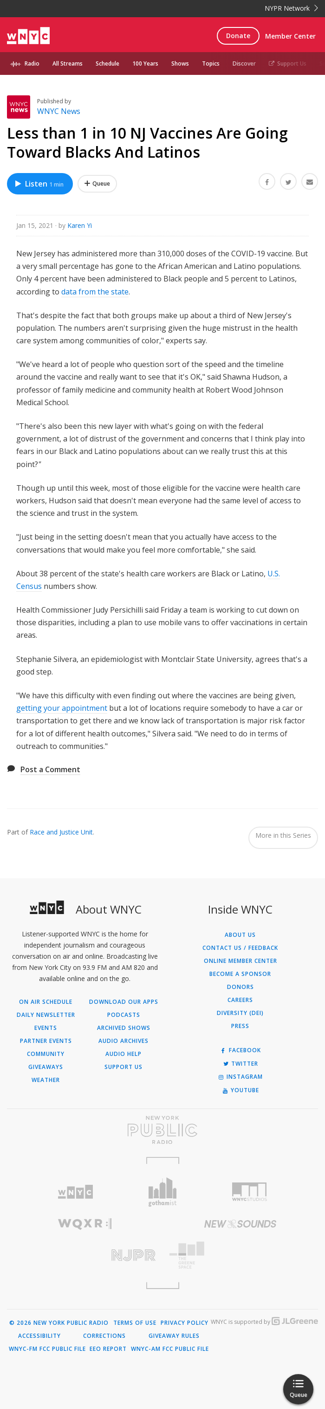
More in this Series (283, 835)
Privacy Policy (184, 1323)
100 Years (145, 63)
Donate (238, 35)
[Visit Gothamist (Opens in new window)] (162, 1192)
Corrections (104, 1336)
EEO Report (108, 1349)
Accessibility (39, 1336)
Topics (211, 63)
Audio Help (123, 1054)
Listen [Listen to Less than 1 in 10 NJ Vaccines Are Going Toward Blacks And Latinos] (39, 183)
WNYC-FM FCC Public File (47, 1349)
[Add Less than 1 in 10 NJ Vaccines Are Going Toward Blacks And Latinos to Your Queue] (97, 184)
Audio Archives (123, 1041)
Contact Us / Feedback (240, 948)
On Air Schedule (45, 1002)
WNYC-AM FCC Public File (170, 1349)
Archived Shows (123, 1028)
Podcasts (123, 1015)
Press (240, 1026)
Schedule (107, 63)
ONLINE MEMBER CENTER (240, 961)
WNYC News (58, 111)
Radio (32, 63)
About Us (240, 935)
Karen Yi (79, 225)
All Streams (67, 63)
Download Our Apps (123, 1002)
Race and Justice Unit (61, 832)
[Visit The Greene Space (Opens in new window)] (240, 1255)
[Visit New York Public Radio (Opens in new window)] (162, 1130)
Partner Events (46, 1041)
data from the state (95, 292)
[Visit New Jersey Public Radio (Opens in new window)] (84, 1255)
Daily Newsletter (46, 1015)
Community (46, 1054)
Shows (180, 63)
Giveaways (45, 1067)
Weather (46, 1080)
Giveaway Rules (174, 1336)
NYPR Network (291, 8)
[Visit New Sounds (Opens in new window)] (240, 1224)
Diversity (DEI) (240, 1013)
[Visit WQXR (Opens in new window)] (84, 1224)
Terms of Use (134, 1323)
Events (45, 1028)
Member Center (290, 36)
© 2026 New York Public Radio (59, 1323)
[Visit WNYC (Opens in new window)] (75, 1192)
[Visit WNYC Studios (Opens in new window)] (249, 1191)
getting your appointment (61, 708)
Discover (244, 63)
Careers (240, 1000)
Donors (240, 987)
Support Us (287, 63)
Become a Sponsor (240, 974)
